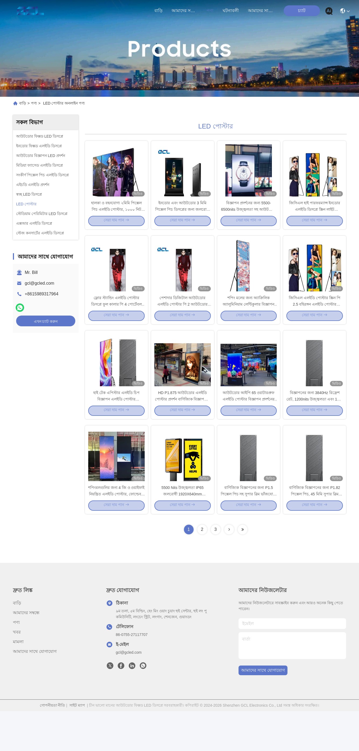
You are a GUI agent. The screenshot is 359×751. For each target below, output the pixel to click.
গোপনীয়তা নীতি (52, 745)
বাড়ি (158, 10)
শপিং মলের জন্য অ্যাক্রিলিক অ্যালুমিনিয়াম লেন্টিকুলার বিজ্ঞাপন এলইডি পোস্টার (248, 323)
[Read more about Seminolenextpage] (229, 569)
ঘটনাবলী (231, 10)
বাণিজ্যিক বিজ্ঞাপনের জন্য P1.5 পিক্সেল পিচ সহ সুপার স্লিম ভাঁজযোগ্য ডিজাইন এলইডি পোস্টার (248, 533)
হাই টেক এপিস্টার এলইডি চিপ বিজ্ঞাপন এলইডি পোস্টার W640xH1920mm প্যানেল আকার (116, 428)
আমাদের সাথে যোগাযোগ (261, 10)
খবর (17, 672)
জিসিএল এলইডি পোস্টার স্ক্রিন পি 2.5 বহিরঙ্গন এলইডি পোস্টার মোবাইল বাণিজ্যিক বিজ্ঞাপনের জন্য (315, 323)
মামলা (18, 681)
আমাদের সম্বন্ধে (184, 10)
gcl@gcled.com (39, 283)
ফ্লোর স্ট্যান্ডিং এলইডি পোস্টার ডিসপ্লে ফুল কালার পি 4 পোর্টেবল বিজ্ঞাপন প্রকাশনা (116, 323)
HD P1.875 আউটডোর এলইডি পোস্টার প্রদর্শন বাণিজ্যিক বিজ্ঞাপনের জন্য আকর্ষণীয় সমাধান (182, 428)
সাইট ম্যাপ (77, 745)
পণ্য (210, 10)
